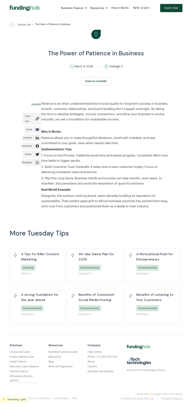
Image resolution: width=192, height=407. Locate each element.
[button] (73, 8)
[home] (25, 8)
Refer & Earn (141, 8)
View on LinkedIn (96, 81)
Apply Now (171, 8)
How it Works (120, 8)
